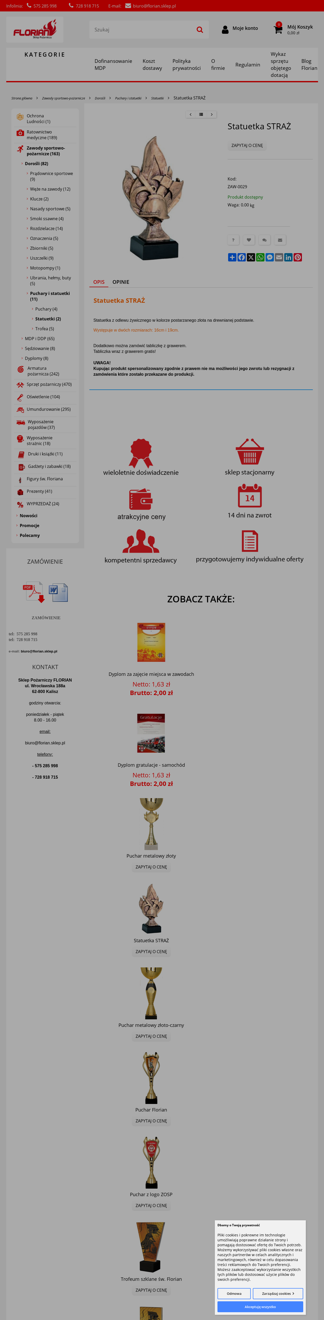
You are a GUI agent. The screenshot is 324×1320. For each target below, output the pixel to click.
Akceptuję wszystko (260, 1306)
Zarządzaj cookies (276, 1293)
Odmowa (234, 1293)
